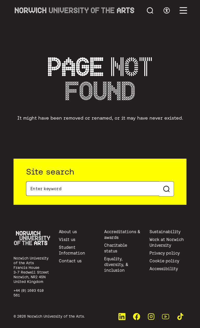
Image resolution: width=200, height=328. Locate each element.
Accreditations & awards (122, 234)
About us (68, 231)
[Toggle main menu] (183, 10)
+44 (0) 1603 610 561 (29, 292)
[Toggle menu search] (150, 10)
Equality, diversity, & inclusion (116, 264)
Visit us (67, 239)
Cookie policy (164, 260)
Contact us (70, 260)
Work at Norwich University (166, 242)
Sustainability (164, 231)
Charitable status (115, 248)
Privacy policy (164, 253)
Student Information (72, 250)
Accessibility (163, 268)
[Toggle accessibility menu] (166, 10)
